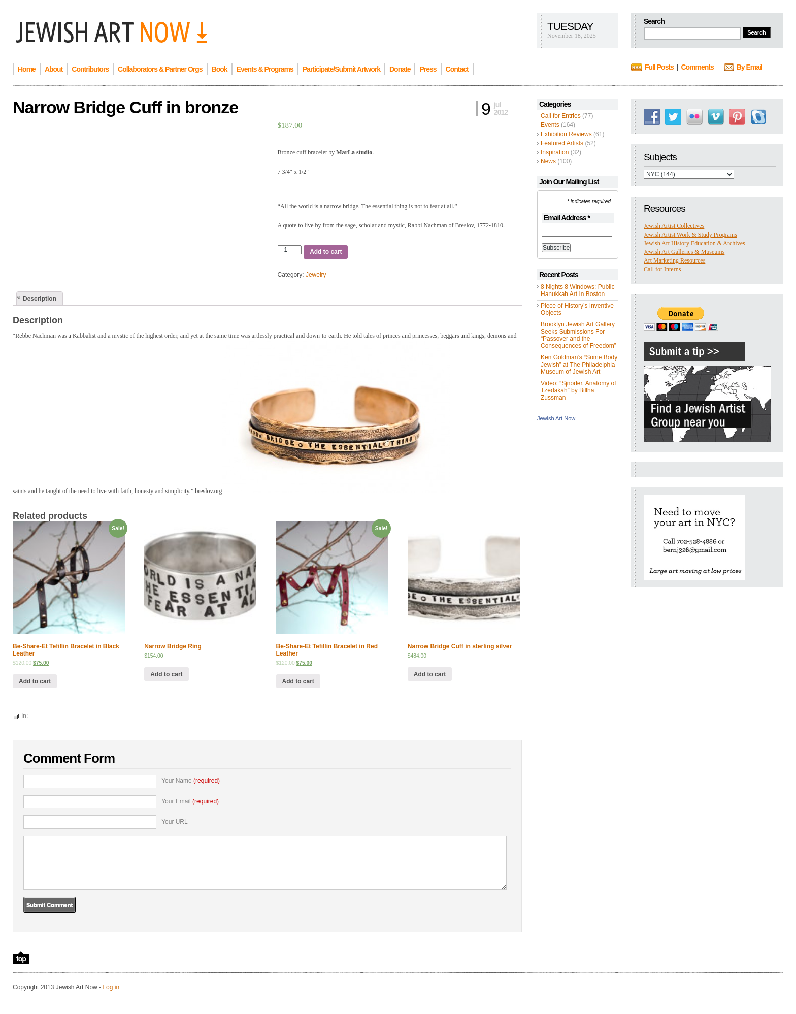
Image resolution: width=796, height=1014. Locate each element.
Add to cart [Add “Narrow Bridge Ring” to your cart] (166, 674)
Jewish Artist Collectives (674, 226)
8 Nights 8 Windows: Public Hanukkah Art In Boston (577, 290)
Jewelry (316, 274)
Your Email (190, 801)
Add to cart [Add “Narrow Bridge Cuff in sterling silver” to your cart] (430, 674)
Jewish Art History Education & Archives (694, 243)
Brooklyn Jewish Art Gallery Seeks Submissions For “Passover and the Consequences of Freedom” (578, 335)
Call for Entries (561, 115)
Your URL (174, 821)
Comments (697, 67)
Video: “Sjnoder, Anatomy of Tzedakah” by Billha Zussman (578, 390)
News (548, 161)
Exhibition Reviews (566, 134)
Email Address (567, 218)
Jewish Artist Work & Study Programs (690, 234)
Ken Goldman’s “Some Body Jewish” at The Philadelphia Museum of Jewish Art (579, 364)
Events (550, 124)
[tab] (39, 298)
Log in (111, 987)
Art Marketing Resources (674, 260)
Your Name (190, 780)
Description (39, 298)
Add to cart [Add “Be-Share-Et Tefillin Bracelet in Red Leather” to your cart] (298, 681)
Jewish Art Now (556, 418)
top (21, 959)
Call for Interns (662, 269)
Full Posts (659, 67)
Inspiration (555, 152)
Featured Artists (562, 143)
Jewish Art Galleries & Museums (684, 251)
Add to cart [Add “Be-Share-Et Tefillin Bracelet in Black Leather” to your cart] (35, 681)
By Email (749, 67)
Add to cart (326, 251)
